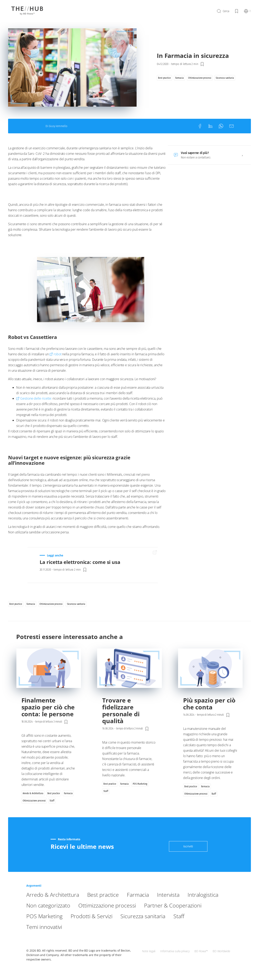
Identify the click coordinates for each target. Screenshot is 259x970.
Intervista (181, 905)
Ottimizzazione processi (159, 915)
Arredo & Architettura (55, 905)
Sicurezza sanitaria (51, 937)
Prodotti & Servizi (170, 926)
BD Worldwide (221, 949)
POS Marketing (119, 926)
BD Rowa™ (201, 949)
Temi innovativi (125, 937)
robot (58, 368)
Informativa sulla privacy (175, 949)
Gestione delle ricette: (36, 412)
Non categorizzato (94, 915)
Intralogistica (43, 915)
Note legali (148, 949)
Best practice (110, 905)
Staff (91, 937)
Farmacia (148, 905)
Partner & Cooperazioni (58, 926)
